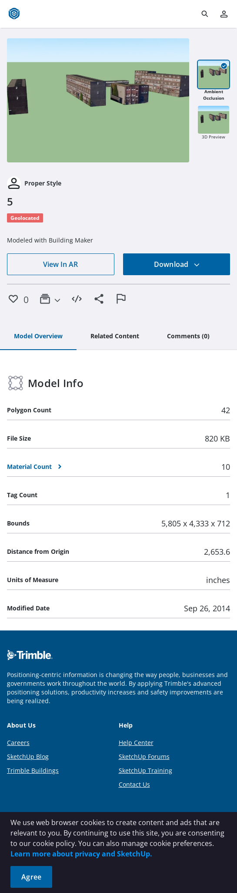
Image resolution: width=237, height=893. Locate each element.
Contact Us (134, 784)
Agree (31, 877)
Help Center (136, 742)
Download (177, 264)
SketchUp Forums (144, 756)
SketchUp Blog (28, 756)
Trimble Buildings (33, 770)
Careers (18, 742)
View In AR (60, 264)
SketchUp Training (145, 770)
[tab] (38, 336)
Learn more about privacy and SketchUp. (81, 854)
